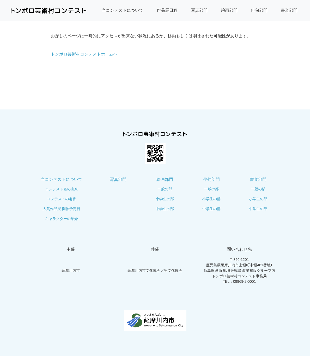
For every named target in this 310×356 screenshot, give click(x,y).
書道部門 (289, 10)
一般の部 (164, 189)
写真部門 (199, 10)
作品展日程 (167, 10)
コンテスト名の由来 (61, 189)
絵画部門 (229, 10)
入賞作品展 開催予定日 (61, 209)
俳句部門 (259, 10)
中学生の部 (165, 209)
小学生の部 (165, 199)
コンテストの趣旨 (61, 199)
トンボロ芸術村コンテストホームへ (84, 54)
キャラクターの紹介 (61, 219)
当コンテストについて (122, 10)
